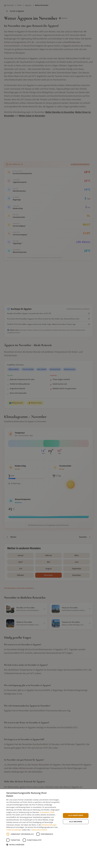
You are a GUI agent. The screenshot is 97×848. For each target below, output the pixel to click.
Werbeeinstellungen (49, 825)
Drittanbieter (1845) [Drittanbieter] (47, 812)
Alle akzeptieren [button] (75, 815)
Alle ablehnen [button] (75, 822)
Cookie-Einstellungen (14, 830)
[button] (33, 844)
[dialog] (48, 818)
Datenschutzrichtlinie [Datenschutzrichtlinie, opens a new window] (39, 830)
